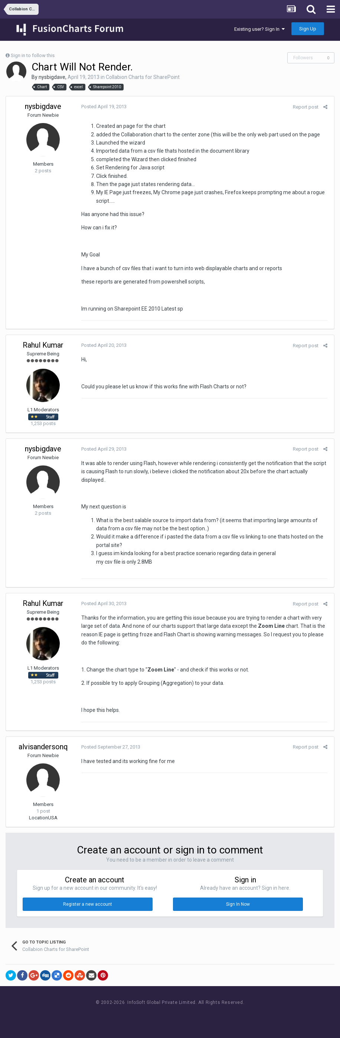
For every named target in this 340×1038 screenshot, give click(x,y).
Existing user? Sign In (259, 29)
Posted (102, 106)
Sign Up (307, 28)
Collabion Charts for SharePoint (143, 77)
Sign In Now (238, 904)
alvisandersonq (43, 746)
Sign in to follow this (33, 55)
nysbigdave (52, 77)
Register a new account (87, 904)
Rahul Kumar (43, 345)
